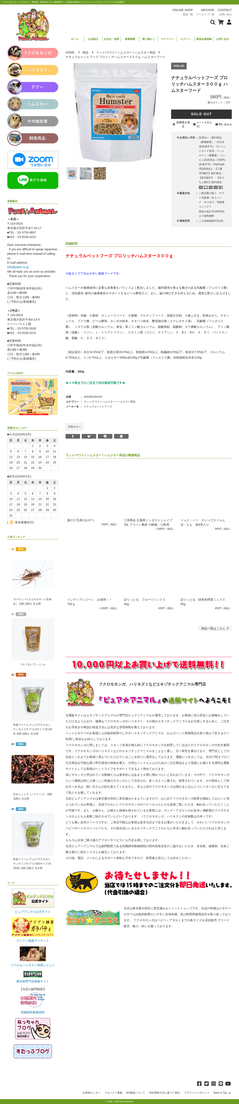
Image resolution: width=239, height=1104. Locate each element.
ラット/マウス (105, 52)
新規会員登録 (204, 39)
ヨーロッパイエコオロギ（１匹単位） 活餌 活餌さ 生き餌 (32, 601)
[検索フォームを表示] (212, 22)
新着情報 (130, 39)
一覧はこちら (215, 628)
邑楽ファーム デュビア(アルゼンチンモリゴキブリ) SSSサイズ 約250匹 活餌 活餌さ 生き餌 (32, 864)
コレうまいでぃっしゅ (33, 664)
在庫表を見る (183, 124)
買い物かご (148, 39)
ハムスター (124, 52)
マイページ (167, 39)
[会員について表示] (228, 21)
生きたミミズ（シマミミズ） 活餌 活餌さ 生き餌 (32, 796)
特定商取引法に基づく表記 (164, 1092)
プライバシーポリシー (197, 1092)
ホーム (75, 39)
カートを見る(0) (204, 124)
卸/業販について (135, 1092)
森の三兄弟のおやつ (80, 520)
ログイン (185, 39)
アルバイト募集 (113, 1092)
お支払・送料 (111, 39)
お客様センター (91, 1092)
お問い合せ (222, 39)
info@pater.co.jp (18, 267)
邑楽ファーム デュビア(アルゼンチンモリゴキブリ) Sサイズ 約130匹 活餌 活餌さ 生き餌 (32, 729)
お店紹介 (93, 39)
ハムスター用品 (145, 52)
